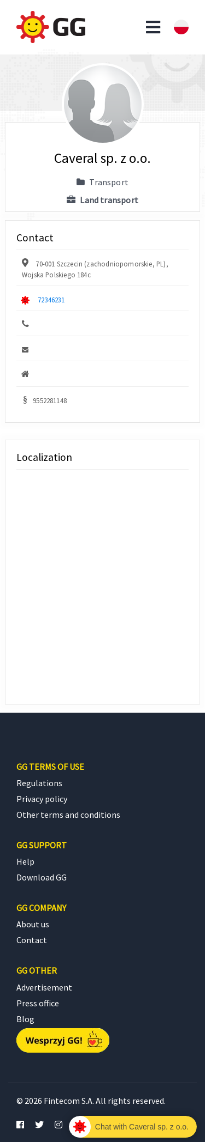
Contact (31, 939)
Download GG (41, 877)
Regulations (39, 782)
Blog (25, 1018)
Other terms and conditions (68, 814)
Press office (37, 1003)
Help (25, 861)
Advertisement (44, 987)
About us (32, 924)
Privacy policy (41, 798)
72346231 (51, 299)
